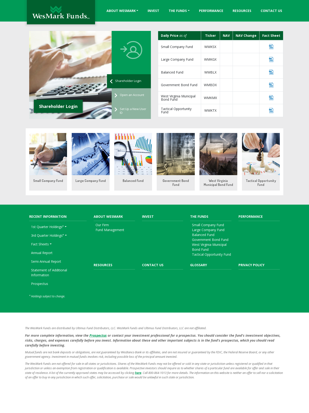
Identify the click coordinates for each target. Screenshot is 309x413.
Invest (153, 10)
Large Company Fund (177, 59)
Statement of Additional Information (49, 272)
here (138, 373)
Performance (211, 10)
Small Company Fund (177, 46)
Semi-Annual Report (46, 261)
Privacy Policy (251, 265)
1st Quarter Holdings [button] (47, 226)
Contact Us (271, 10)
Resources (242, 10)
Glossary (198, 265)
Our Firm (102, 225)
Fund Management (110, 230)
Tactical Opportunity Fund (176, 110)
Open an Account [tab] (129, 95)
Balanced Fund (172, 72)
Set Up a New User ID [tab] (130, 111)
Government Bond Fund (179, 85)
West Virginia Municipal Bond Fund (178, 98)
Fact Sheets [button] (40, 244)
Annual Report (42, 253)
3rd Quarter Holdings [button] (47, 235)
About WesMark (121, 10)
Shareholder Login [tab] (125, 81)
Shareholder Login (58, 106)
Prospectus (39, 283)
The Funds (178, 10)
